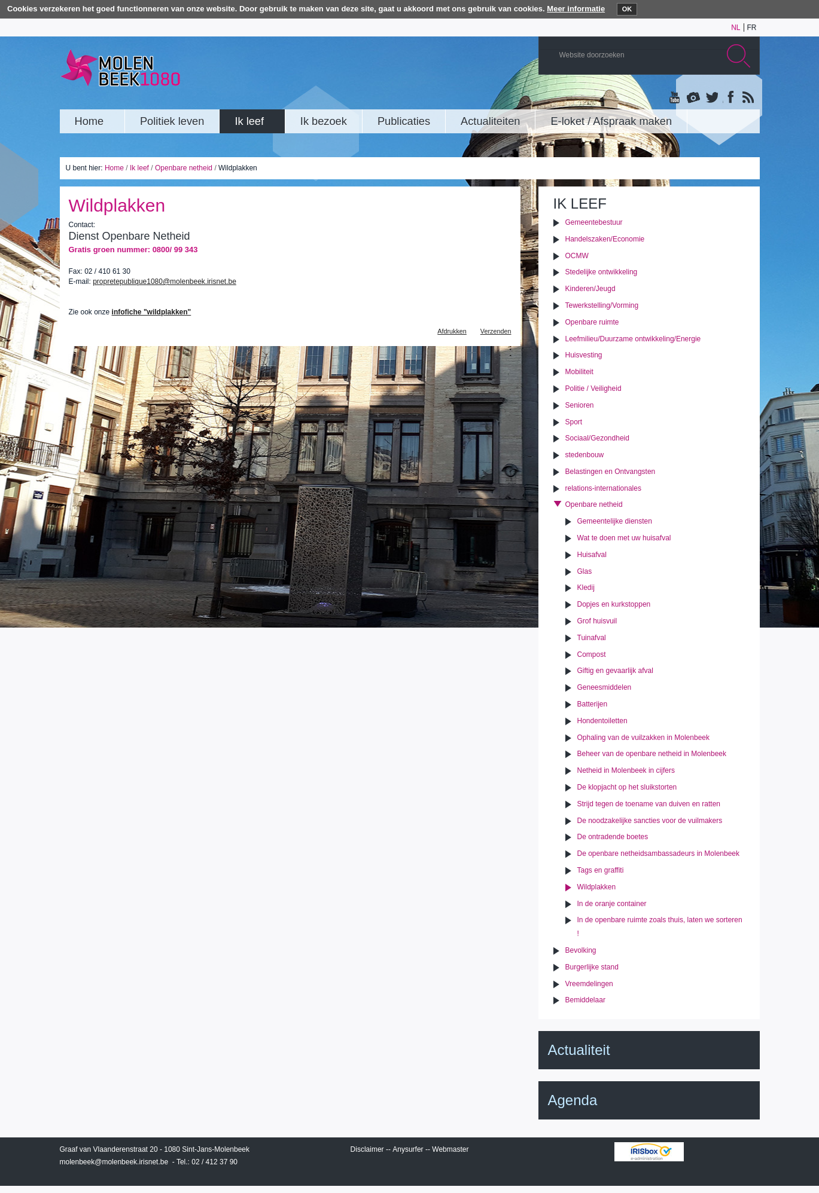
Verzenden (496, 331)
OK (627, 9)
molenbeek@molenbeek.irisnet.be (114, 1162)
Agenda (573, 1100)
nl (735, 27)
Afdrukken (452, 331)
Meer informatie (576, 8)
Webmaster (450, 1149)
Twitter (711, 98)
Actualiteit (579, 1050)
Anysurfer (407, 1149)
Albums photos (693, 98)
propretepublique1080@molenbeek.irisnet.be (164, 281)
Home (114, 168)
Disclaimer (367, 1149)
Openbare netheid (183, 168)
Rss (747, 98)
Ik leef (139, 168)
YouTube (675, 98)
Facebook (729, 98)
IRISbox (649, 1151)
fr (752, 27)
